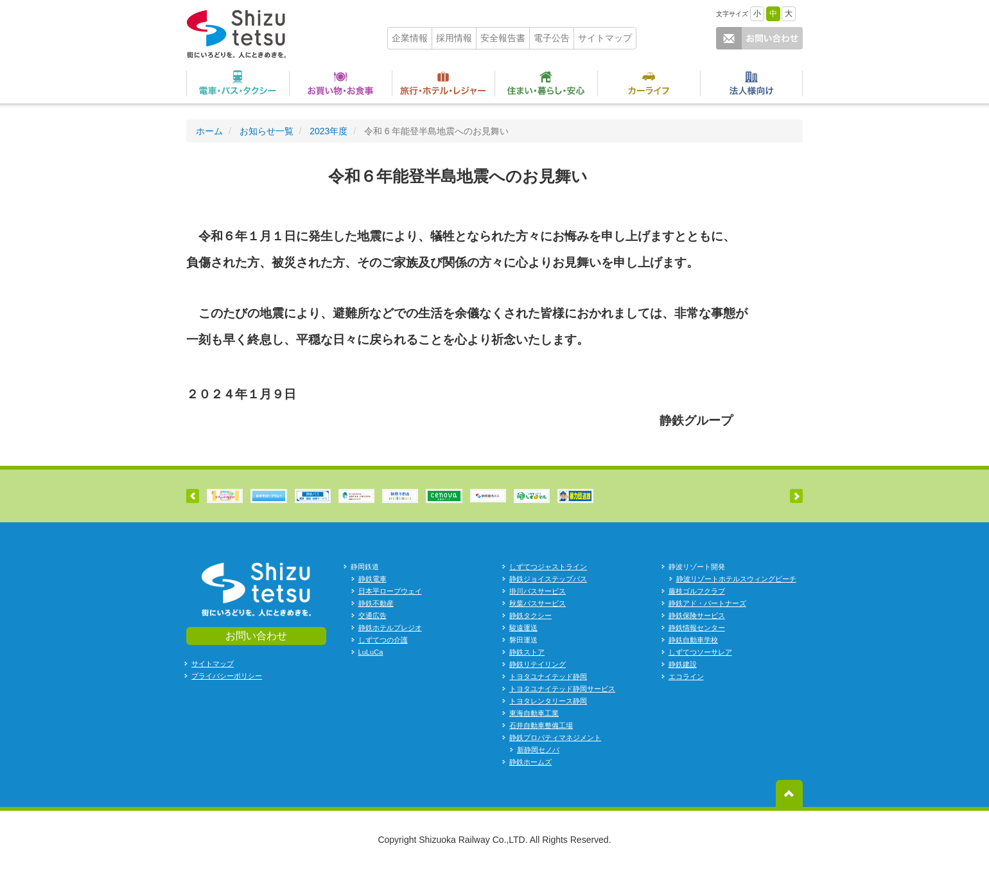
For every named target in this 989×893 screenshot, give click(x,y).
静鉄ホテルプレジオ (390, 652)
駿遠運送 (523, 652)
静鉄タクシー (530, 640)
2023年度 (328, 131)
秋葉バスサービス (537, 628)
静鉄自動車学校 (693, 664)
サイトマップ (605, 38)
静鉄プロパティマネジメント (555, 762)
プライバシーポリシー (226, 700)
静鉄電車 (372, 603)
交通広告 (372, 640)
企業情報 (410, 38)
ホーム (209, 131)
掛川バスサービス (537, 615)
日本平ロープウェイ (390, 615)
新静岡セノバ (538, 774)
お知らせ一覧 (266, 131)
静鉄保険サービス (697, 640)
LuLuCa (370, 676)
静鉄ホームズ (530, 786)
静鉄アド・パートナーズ (707, 628)
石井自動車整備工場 (541, 750)
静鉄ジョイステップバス (548, 603)
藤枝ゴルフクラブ (697, 615)
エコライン (686, 701)
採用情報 (454, 38)
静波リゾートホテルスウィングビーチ (736, 603)
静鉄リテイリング (537, 689)
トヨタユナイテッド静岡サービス (562, 713)
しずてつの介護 (383, 664)
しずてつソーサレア (700, 676)
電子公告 (552, 38)
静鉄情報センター (697, 652)
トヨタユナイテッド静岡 (548, 701)
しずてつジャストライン (548, 591)
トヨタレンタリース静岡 (548, 725)
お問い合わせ (256, 659)
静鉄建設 (683, 689)
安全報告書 (502, 38)
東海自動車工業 (534, 737)
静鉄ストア (527, 676)
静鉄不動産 (376, 628)
